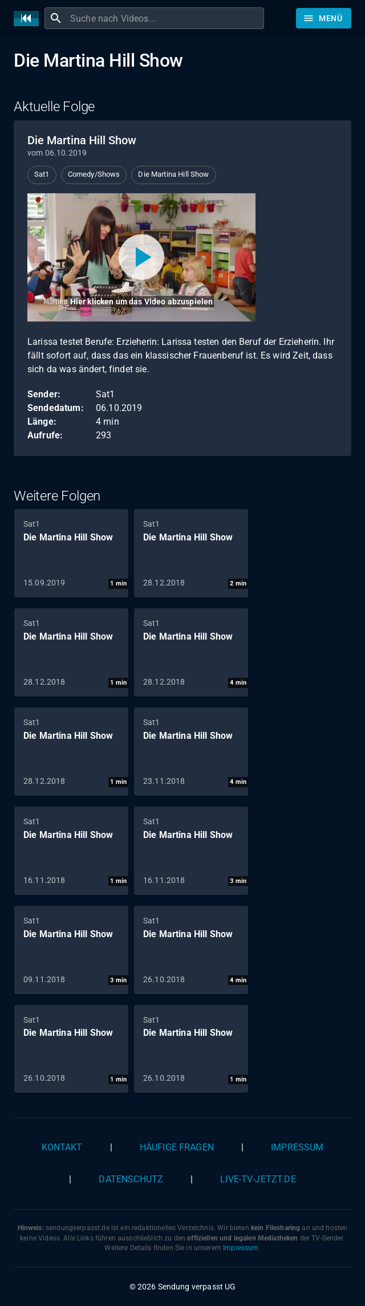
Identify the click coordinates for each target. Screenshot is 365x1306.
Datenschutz (131, 1179)
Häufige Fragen (177, 1147)
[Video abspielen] (141, 257)
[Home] (29, 18)
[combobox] (165, 18)
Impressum (297, 1147)
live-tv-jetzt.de (257, 1179)
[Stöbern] (323, 18)
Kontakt (62, 1147)
